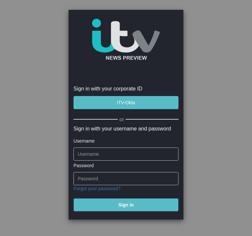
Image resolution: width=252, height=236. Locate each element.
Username (84, 141)
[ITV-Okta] (126, 102)
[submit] (126, 204)
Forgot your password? (97, 188)
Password (84, 165)
